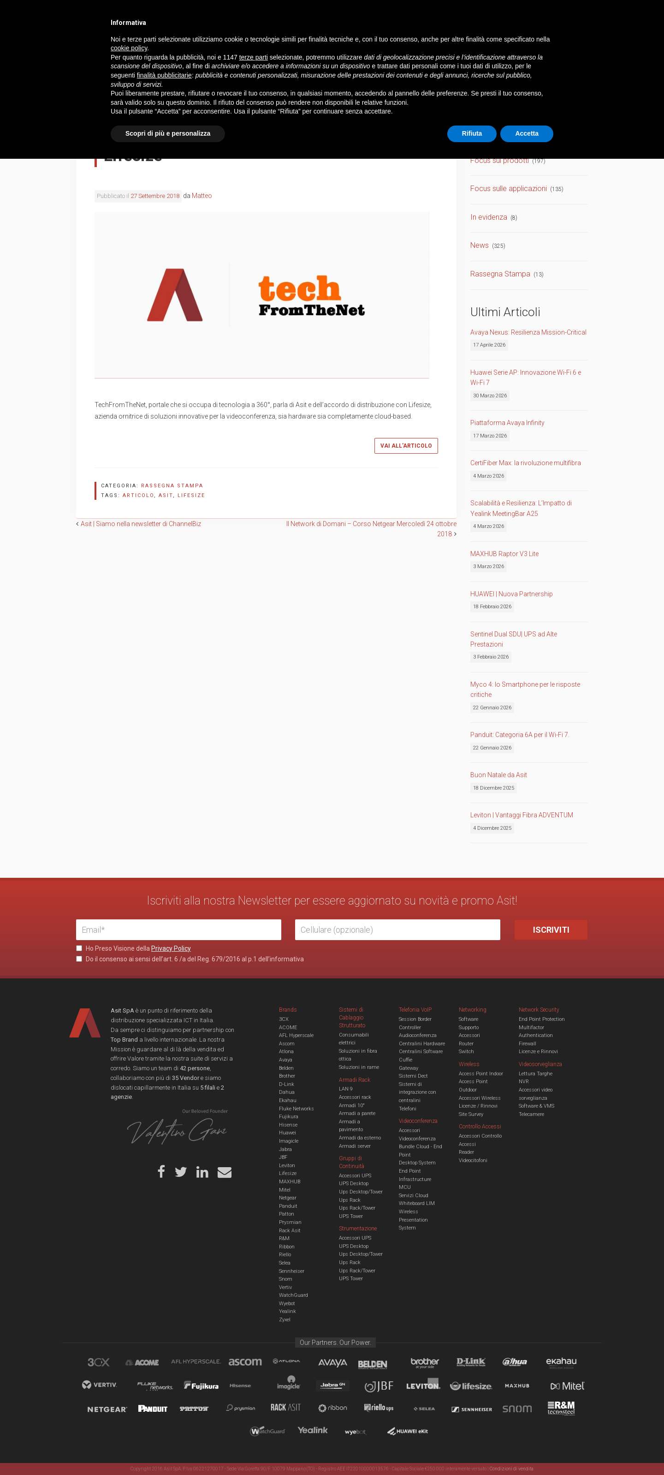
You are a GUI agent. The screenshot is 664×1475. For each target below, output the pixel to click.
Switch (466, 1052)
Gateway (408, 1068)
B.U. (358, 13)
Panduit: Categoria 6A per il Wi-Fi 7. (519, 734)
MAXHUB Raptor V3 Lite (504, 554)
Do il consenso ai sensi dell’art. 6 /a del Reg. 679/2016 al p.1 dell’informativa (190, 959)
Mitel (284, 1190)
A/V (363, 43)
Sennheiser (291, 1271)
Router (466, 1044)
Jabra (285, 1149)
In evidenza (488, 217)
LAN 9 (346, 1089)
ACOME (288, 1028)
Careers (286, 13)
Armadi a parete (357, 1113)
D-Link (286, 1084)
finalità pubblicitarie (164, 1391)
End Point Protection (542, 1019)
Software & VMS (536, 1106)
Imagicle (288, 1141)
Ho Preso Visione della (133, 948)
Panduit (288, 1206)
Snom (285, 1279)
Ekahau (287, 1100)
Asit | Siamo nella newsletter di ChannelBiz (141, 524)
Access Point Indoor (481, 1074)
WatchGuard (293, 1295)
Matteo (202, 195)
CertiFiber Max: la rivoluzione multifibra (525, 463)
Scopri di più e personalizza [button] (167, 1449)
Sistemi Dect (413, 1076)
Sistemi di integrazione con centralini (417, 1092)
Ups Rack (350, 1200)
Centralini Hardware (422, 1044)
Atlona (286, 1052)
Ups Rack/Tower (357, 1208)
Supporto (469, 1028)
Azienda (158, 13)
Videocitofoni (473, 1160)
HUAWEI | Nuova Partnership (511, 594)
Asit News (324, 13)
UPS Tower (351, 1216)
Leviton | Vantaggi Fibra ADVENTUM (521, 815)
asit (166, 495)
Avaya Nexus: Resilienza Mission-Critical (528, 332)
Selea (284, 1263)
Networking (287, 43)
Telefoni (407, 1109)
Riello (285, 1255)
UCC (243, 43)
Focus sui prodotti (499, 160)
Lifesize (287, 1173)
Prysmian (290, 1222)
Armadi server (355, 1146)
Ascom (287, 1044)
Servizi (193, 13)
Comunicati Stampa (502, 131)
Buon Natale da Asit (498, 775)
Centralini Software (421, 1052)
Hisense (288, 1125)
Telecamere (531, 1114)
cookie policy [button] (129, 1364)
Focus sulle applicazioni (508, 188)
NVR (524, 1082)
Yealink (287, 1311)
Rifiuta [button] (472, 1449)
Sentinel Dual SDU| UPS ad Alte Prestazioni (513, 639)
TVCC (332, 43)
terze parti (253, 1373)
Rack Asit (290, 1231)
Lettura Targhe (535, 1074)
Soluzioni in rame (359, 1067)
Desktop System (417, 1163)
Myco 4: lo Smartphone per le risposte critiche (525, 689)
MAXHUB (289, 1182)
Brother (287, 1076)
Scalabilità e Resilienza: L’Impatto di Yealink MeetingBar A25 (521, 508)
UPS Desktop (353, 1184)
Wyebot (287, 1304)
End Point (410, 1171)
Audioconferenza (418, 1035)
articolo (138, 495)
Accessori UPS (355, 1176)
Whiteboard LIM (417, 1203)
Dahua (287, 1092)
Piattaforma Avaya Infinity (507, 422)
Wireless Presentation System (413, 1220)
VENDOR (551, 44)
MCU (405, 1187)
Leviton (287, 1166)
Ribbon (287, 1247)
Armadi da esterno (360, 1138)
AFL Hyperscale (296, 1035)
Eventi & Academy (239, 13)
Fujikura (288, 1117)
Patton (286, 1214)
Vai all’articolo (406, 446)
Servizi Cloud (413, 1196)
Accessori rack (355, 1097)
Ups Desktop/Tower (361, 1192)
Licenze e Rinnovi (538, 1052)
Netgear (287, 1198)
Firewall (527, 1044)
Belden (286, 1068)
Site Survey (471, 1114)
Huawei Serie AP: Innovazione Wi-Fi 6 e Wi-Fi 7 (525, 377)
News (479, 245)
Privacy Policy (171, 948)
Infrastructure (415, 1179)
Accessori (469, 1035)
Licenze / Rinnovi (478, 1106)
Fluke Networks (296, 1109)
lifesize (191, 495)
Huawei (287, 1133)
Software (468, 1019)
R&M (284, 1238)
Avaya (285, 1060)
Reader (466, 1152)
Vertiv (285, 1287)
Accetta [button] (527, 1449)
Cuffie (405, 1060)
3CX (284, 1019)
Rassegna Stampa (172, 486)
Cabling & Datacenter (184, 43)
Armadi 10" (352, 1106)
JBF (283, 1157)
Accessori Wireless (480, 1098)
